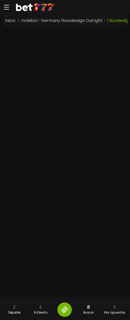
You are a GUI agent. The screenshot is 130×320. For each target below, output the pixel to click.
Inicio (10, 20)
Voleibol (29, 20)
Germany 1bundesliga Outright (72, 20)
